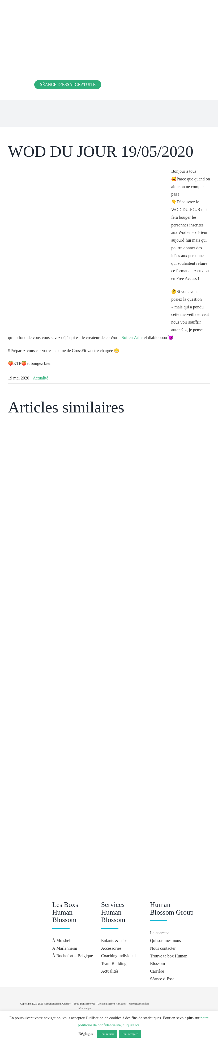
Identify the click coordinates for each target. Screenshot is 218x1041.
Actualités (109, 971)
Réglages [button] (85, 1033)
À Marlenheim (64, 948)
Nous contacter (163, 948)
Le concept (159, 933)
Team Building (113, 963)
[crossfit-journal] (181, 989)
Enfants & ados (114, 940)
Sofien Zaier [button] (132, 337)
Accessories (111, 948)
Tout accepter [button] (130, 1033)
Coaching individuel (118, 955)
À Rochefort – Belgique (72, 955)
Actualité (40, 378)
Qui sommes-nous (165, 940)
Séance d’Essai (163, 979)
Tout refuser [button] (107, 1033)
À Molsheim (63, 940)
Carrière (157, 971)
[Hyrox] (182, 1004)
